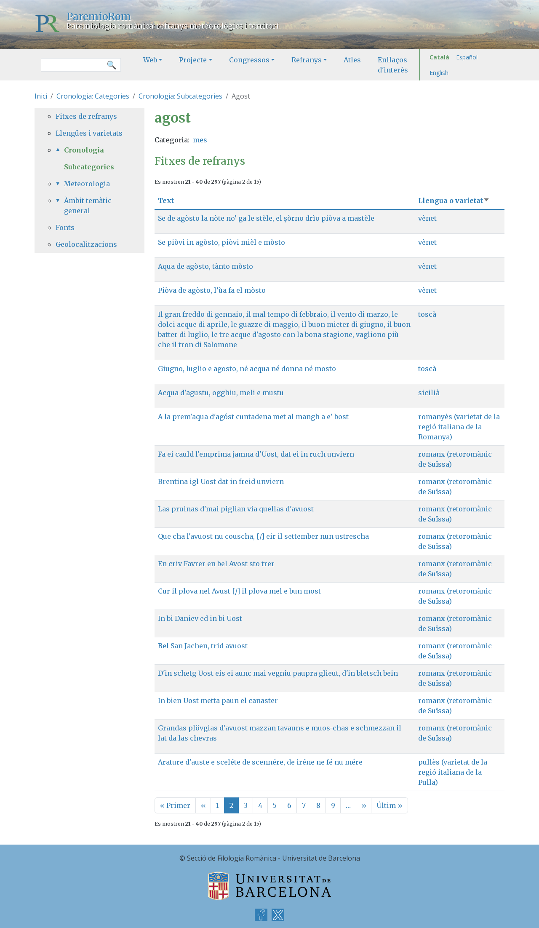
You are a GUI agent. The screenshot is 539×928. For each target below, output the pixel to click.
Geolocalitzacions (86, 244)
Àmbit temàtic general (88, 205)
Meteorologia (87, 183)
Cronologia (84, 150)
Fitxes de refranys (86, 116)
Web (150, 60)
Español (467, 57)
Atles (352, 60)
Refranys (306, 60)
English (439, 73)
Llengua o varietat (454, 200)
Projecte (193, 60)
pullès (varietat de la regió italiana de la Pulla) (452, 772)
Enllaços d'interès (393, 65)
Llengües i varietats (89, 133)
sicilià (429, 392)
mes (200, 140)
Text (166, 200)
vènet (427, 218)
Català (439, 57)
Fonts (65, 227)
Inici (41, 96)
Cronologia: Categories (92, 96)
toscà (427, 314)
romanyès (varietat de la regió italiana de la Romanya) (459, 426)
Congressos (249, 60)
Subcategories (89, 167)
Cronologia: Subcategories (180, 96)
